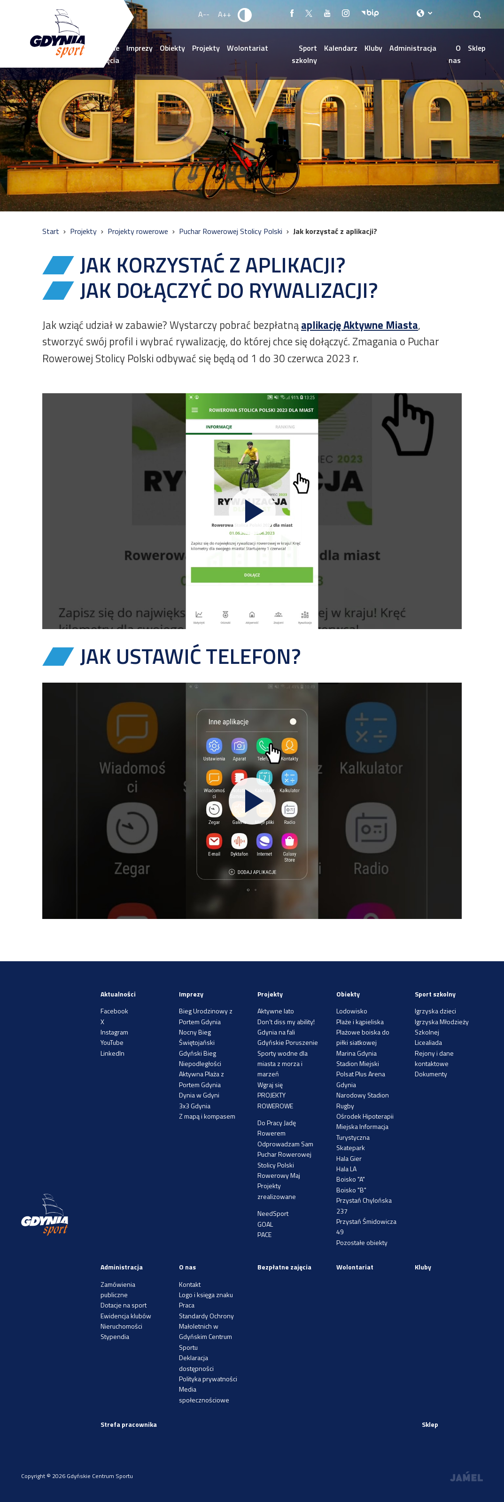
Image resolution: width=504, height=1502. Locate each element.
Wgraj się (270, 1085)
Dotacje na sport (124, 1305)
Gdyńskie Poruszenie (287, 1042)
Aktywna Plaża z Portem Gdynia (201, 1079)
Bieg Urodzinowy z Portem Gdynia (206, 1016)
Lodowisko (351, 1011)
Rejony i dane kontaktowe (434, 1058)
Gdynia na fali (276, 1032)
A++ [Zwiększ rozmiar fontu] (224, 14)
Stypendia (115, 1336)
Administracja (412, 48)
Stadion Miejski (357, 1063)
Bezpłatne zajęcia (284, 1267)
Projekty (206, 48)
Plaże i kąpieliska (360, 1022)
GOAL (265, 1224)
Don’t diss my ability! (286, 1022)
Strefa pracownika (129, 1424)
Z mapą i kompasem (207, 1116)
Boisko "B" (351, 1190)
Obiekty (172, 48)
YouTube (112, 1042)
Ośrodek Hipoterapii (365, 1116)
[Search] (477, 14)
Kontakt (190, 1284)
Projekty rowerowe (139, 231)
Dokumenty (431, 1074)
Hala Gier (349, 1158)
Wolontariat (247, 48)
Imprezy (139, 48)
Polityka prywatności (208, 1379)
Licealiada (428, 1042)
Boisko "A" (350, 1179)
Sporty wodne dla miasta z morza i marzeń (282, 1063)
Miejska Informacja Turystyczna (362, 1131)
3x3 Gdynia (194, 1106)
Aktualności (118, 994)
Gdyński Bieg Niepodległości (200, 1058)
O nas (455, 54)
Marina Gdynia (356, 1053)
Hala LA (346, 1169)
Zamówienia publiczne (118, 1289)
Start (51, 231)
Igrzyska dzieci (435, 1011)
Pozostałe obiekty (362, 1242)
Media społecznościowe (204, 1394)
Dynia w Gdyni (199, 1095)
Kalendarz (340, 48)
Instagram (114, 1032)
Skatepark (350, 1147)
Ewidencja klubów (126, 1316)
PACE (264, 1234)
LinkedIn (112, 1053)
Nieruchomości (121, 1326)
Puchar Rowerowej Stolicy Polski (231, 231)
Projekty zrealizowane (276, 1191)
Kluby (373, 48)
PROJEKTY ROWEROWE (275, 1100)
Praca (186, 1305)
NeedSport (272, 1213)
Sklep (476, 48)
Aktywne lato (275, 1011)
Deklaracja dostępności (196, 1363)
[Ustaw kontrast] (245, 14)
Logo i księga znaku (206, 1295)
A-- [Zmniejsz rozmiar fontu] (203, 14)
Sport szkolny (304, 54)
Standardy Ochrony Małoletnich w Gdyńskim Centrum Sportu (206, 1331)
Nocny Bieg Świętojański (197, 1037)
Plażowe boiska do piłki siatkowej (362, 1037)
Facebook (114, 1011)
